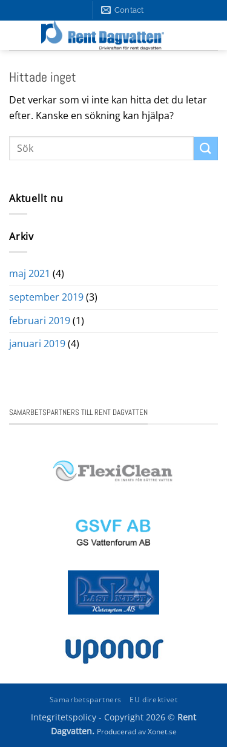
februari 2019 (39, 320)
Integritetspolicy (63, 717)
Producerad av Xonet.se (137, 731)
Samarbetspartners (86, 699)
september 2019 (46, 297)
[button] (207, 35)
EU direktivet (153, 699)
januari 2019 (37, 343)
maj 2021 (29, 273)
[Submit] (206, 148)
